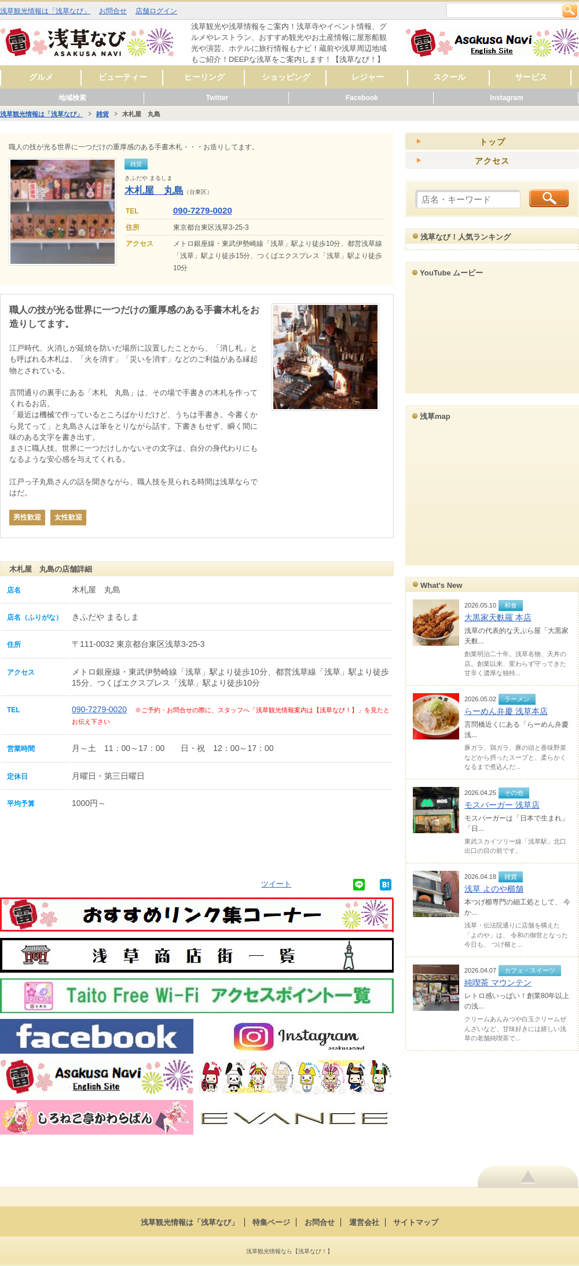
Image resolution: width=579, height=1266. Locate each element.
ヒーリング (204, 77)
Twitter (217, 98)
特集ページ (271, 1222)
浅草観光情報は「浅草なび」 (45, 11)
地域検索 (72, 98)
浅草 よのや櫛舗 (493, 888)
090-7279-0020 (202, 210)
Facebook (362, 98)
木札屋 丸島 (154, 190)
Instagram (506, 98)
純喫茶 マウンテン (498, 982)
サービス (531, 77)
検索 (569, 10)
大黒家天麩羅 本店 (498, 617)
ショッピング (286, 77)
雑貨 (102, 114)
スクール (449, 77)
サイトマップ (415, 1222)
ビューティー (122, 77)
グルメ (41, 77)
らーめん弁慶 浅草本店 (506, 711)
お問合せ (113, 11)
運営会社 (364, 1222)
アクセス (492, 160)
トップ (492, 141)
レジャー (367, 77)
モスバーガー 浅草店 (502, 804)
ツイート (276, 883)
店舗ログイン (156, 11)
